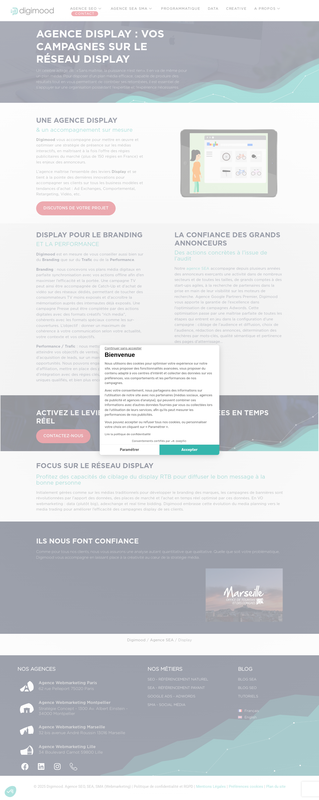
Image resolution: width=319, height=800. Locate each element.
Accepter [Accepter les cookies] (189, 450)
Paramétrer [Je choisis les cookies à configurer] (129, 450)
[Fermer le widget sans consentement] (123, 348)
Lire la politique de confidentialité (128, 434)
